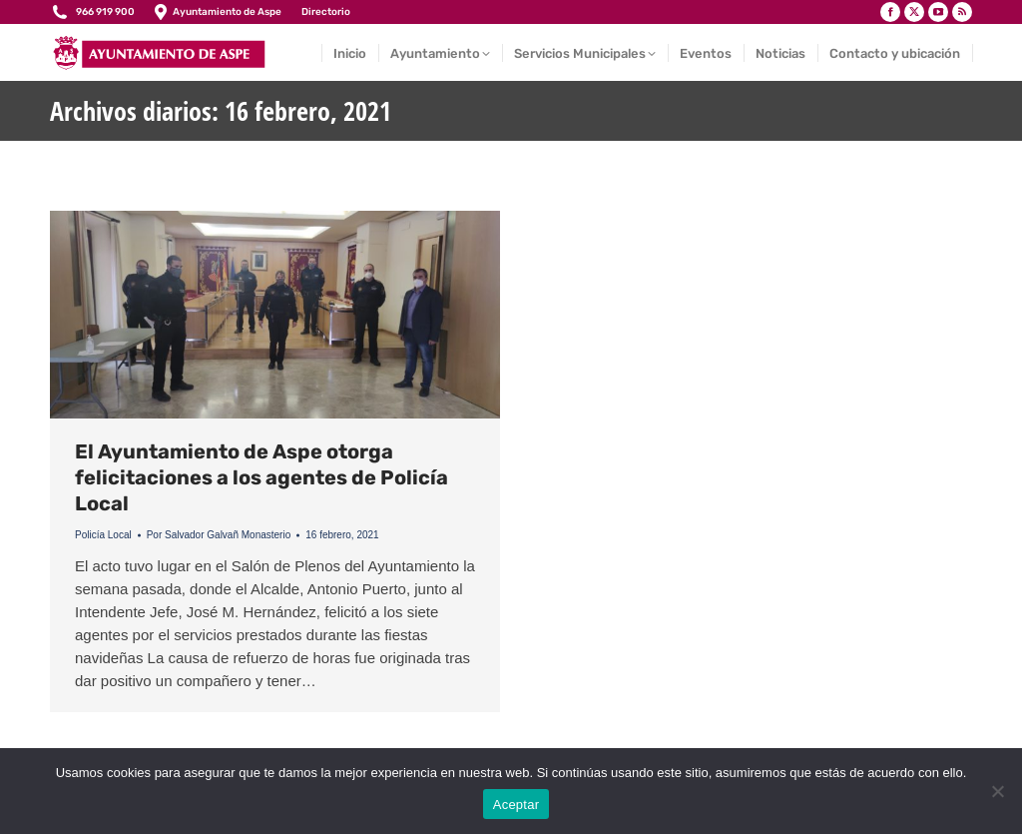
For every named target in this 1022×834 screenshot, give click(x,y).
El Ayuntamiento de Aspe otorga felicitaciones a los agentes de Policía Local (261, 477)
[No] (997, 791)
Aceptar (516, 804)
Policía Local (103, 534)
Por (219, 534)
